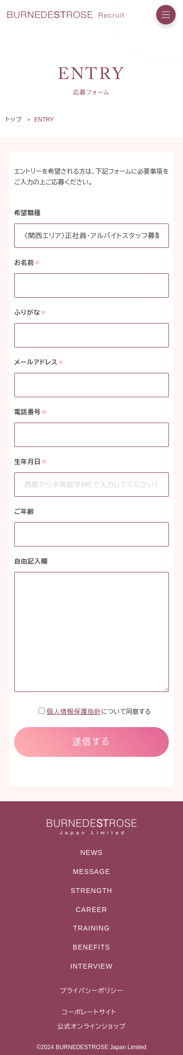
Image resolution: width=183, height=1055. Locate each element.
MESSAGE (91, 871)
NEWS (91, 852)
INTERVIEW (91, 966)
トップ (13, 119)
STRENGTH (91, 890)
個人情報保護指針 (74, 711)
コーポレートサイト (88, 1012)
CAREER (91, 909)
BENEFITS (91, 947)
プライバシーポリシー (91, 991)
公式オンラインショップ (91, 1026)
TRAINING (91, 928)
